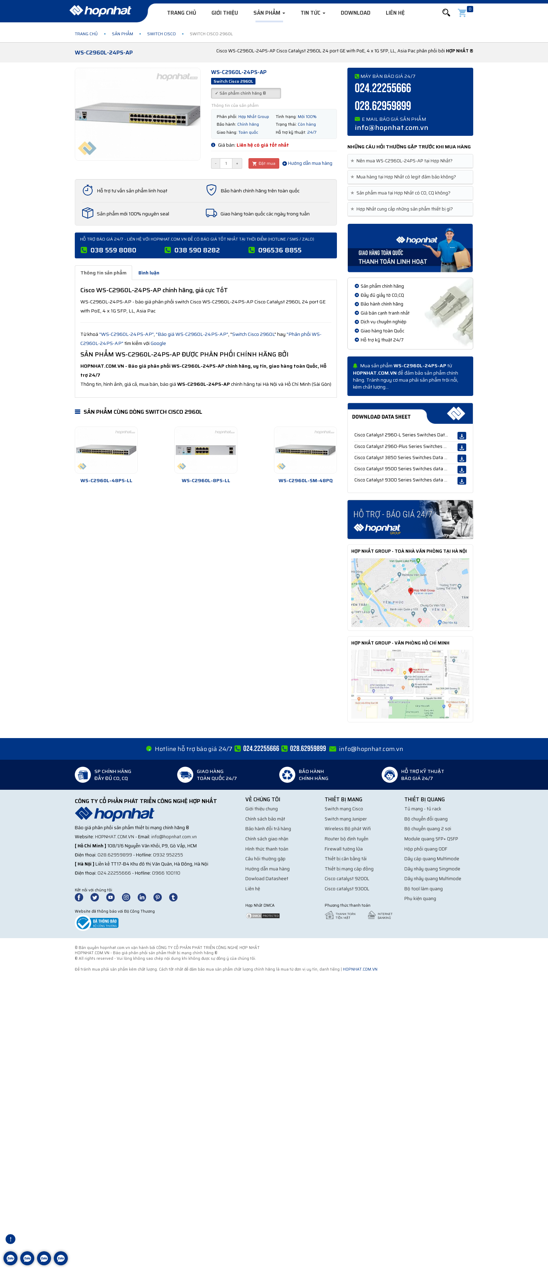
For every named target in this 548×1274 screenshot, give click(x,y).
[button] (446, 12)
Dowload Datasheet (266, 878)
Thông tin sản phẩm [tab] (103, 273)
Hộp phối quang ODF (425, 849)
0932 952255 (168, 855)
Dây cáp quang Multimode (431, 858)
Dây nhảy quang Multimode (432, 878)
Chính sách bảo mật (265, 819)
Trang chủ (181, 13)
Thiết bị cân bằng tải (346, 858)
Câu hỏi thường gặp (265, 858)
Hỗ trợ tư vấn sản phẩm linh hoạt (132, 190)
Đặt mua (263, 163)
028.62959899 (383, 106)
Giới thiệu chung (261, 808)
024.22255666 (383, 88)
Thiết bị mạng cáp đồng (349, 868)
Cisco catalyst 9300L (347, 888)
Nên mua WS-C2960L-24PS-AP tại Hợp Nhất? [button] (403, 161)
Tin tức (313, 13)
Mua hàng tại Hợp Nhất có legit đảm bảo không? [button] (404, 177)
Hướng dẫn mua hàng (307, 163)
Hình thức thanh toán (266, 849)
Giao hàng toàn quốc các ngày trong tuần (265, 213)
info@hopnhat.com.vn (391, 127)
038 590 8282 (197, 250)
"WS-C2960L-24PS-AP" (126, 334)
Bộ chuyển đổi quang (426, 819)
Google (158, 343)
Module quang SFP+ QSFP (431, 838)
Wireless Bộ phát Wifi (348, 828)
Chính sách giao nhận (266, 838)
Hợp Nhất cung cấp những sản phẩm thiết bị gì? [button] (403, 209)
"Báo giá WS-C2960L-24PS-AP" (192, 334)
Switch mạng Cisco (344, 808)
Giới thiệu (224, 13)
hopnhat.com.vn (114, 836)
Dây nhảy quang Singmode (432, 868)
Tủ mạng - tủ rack (422, 808)
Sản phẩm (269, 13)
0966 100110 (166, 873)
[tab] (410, 161)
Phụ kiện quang (420, 898)
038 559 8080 (113, 250)
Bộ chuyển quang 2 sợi (427, 828)
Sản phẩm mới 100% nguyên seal (133, 213)
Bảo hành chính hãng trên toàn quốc (260, 190)
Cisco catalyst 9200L (347, 878)
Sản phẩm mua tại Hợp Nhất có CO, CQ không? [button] (401, 193)
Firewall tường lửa (344, 849)
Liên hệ (395, 13)
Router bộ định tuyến (346, 838)
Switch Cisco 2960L (253, 334)
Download (355, 13)
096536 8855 (280, 250)
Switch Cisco (161, 33)
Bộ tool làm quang (423, 888)
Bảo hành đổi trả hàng (268, 828)
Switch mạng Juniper (346, 819)
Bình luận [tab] (148, 273)
